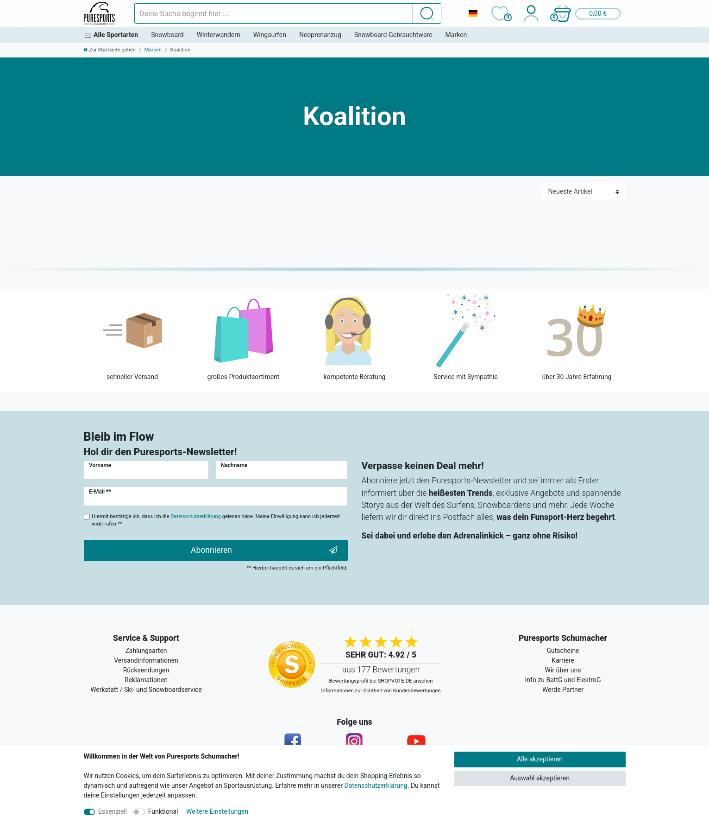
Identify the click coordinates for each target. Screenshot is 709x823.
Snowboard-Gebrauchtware (393, 34)
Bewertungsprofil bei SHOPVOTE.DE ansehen (381, 681)
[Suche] (427, 13)
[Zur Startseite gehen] (109, 50)
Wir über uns (563, 670)
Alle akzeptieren (540, 759)
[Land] (473, 13)
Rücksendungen (146, 670)
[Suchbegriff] (273, 13)
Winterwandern (218, 34)
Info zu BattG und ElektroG (563, 680)
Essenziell (112, 811)
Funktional (163, 811)
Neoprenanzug (320, 34)
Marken (456, 34)
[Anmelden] (531, 13)
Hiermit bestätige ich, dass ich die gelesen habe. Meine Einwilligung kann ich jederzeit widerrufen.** (216, 520)
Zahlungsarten (146, 650)
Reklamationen (146, 680)
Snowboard (167, 34)
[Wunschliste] (500, 13)
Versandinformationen (146, 660)
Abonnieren (264, 550)
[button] (587, 13)
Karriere (563, 660)
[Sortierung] (584, 192)
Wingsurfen (269, 34)
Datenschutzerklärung (375, 785)
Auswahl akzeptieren (540, 778)
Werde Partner (563, 689)
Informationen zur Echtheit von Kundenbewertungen (381, 691)
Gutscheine (562, 650)
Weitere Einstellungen (217, 811)
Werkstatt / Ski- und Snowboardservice (146, 689)
